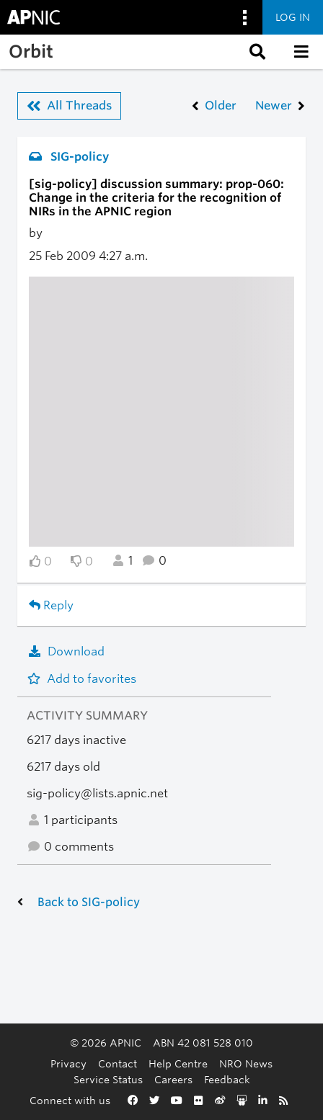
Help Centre (178, 1063)
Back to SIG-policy (88, 902)
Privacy (68, 1063)
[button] (256, 52)
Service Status (108, 1079)
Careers (173, 1079)
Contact (117, 1063)
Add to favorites (81, 679)
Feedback (227, 1079)
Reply (51, 605)
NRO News (246, 1063)
